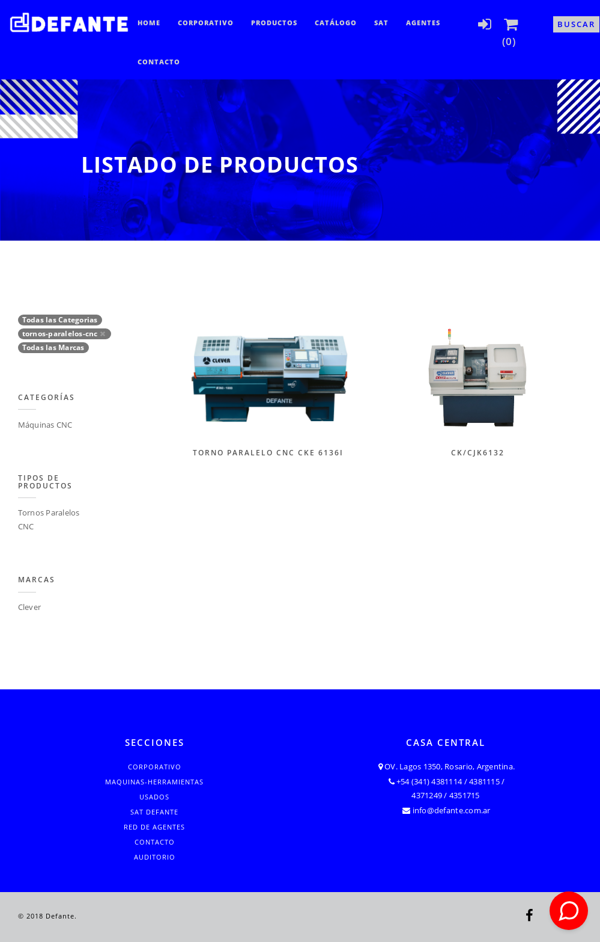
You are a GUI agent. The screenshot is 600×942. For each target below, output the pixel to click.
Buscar (576, 24)
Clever (29, 607)
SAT (381, 22)
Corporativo (206, 22)
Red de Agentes (154, 826)
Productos (274, 22)
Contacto (159, 61)
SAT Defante (154, 811)
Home (149, 22)
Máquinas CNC (45, 424)
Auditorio (154, 856)
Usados (154, 796)
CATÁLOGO (336, 22)
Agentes (423, 22)
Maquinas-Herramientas (154, 781)
